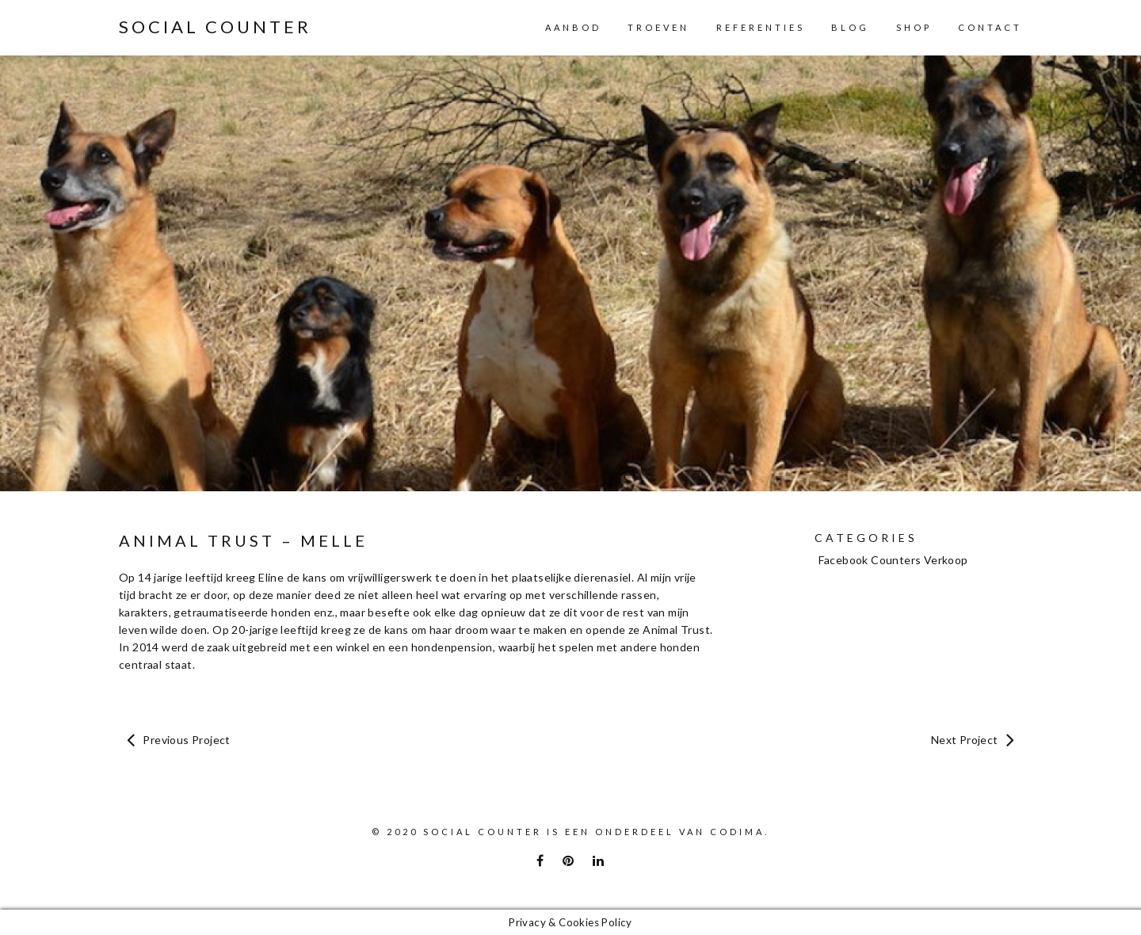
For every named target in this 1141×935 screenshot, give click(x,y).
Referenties (760, 27)
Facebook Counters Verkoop (893, 560)
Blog (850, 27)
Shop (914, 27)
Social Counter (215, 27)
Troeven (658, 27)
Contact (990, 27)
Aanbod (573, 27)
